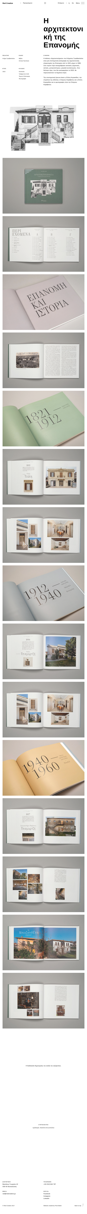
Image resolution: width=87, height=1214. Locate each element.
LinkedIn (46, 1198)
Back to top (79, 1205)
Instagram (47, 1196)
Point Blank (58, 1205)
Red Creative (8, 3)
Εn (73, 3)
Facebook (47, 1194)
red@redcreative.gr (9, 1194)
